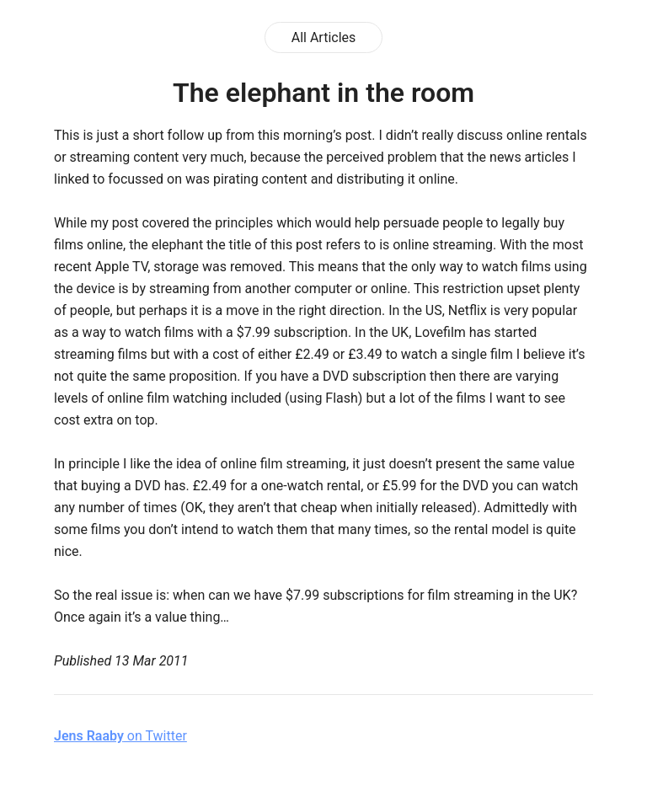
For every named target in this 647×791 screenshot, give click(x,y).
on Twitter (120, 736)
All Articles (323, 37)
